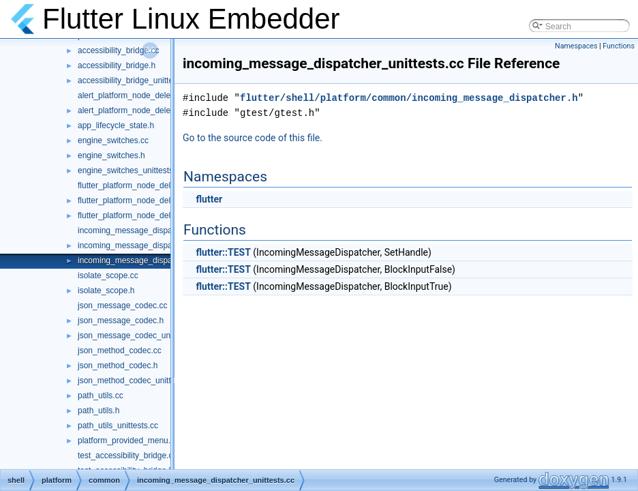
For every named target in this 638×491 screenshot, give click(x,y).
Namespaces (576, 46)
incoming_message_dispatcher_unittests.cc (157, 260)
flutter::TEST (223, 252)
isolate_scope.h (106, 290)
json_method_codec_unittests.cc (137, 380)
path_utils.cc (100, 395)
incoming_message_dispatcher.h (137, 245)
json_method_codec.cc (120, 350)
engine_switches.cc (113, 140)
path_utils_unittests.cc (118, 425)
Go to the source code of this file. (252, 137)
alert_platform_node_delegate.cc (137, 95)
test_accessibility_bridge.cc (127, 455)
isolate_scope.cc (108, 275)
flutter (209, 199)
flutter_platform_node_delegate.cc (139, 185)
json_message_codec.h (121, 320)
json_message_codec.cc (122, 305)
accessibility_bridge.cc (118, 50)
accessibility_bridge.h (116, 65)
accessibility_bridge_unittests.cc (136, 80)
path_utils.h (98, 410)
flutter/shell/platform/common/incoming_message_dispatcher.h (409, 97)
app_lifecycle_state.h (116, 125)
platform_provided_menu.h (126, 440)
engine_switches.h (111, 155)
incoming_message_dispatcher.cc (139, 230)
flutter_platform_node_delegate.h (138, 200)
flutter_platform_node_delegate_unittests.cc (157, 215)
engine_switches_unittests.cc (130, 170)
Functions (619, 46)
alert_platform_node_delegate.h (135, 110)
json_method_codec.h (117, 365)
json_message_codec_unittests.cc (140, 335)
